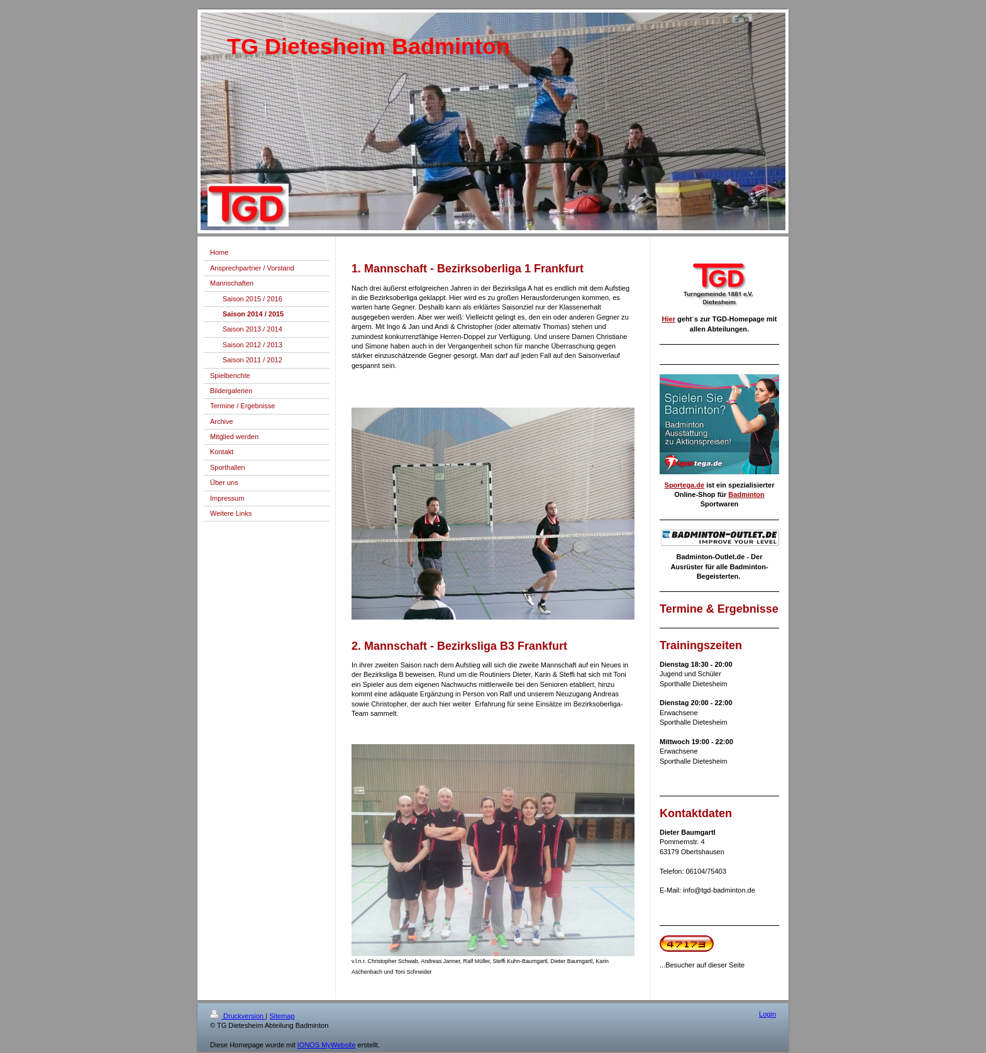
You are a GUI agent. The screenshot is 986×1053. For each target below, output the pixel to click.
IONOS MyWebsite (326, 1045)
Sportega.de (685, 485)
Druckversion (237, 1016)
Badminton (746, 494)
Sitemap (281, 1016)
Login (767, 1014)
